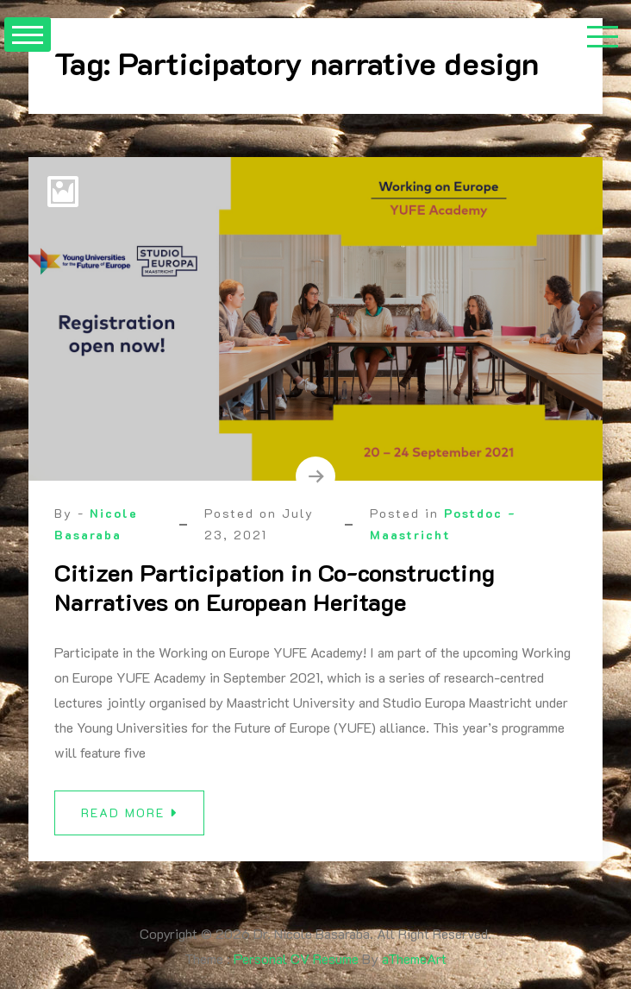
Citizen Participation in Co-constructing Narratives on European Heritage (274, 587)
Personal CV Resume (296, 958)
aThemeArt (414, 958)
